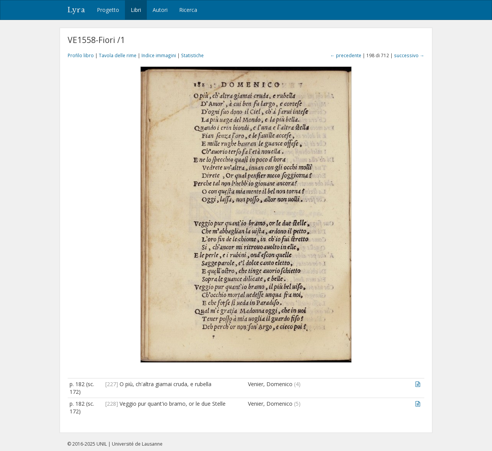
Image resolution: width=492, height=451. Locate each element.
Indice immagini (158, 55)
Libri (136, 9)
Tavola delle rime (117, 55)
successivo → (409, 55)
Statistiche (192, 55)
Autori (160, 9)
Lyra (76, 10)
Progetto (108, 9)
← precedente (345, 55)
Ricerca (188, 9)
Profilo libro (81, 55)
